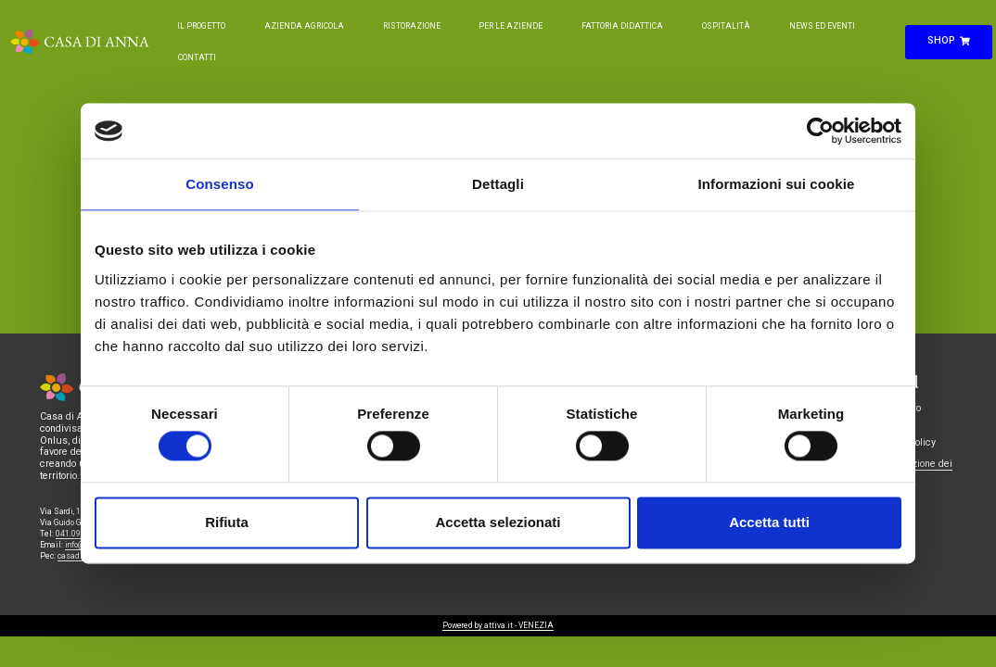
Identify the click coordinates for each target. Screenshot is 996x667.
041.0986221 (80, 533)
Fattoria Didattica (622, 26)
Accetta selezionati (497, 522)
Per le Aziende (511, 26)
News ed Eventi (822, 26)
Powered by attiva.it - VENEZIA (498, 625)
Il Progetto (201, 26)
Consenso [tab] (219, 184)
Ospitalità (726, 26)
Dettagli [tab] (498, 184)
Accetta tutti (769, 522)
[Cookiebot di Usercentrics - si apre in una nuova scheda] (820, 131)
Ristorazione (412, 26)
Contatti (197, 57)
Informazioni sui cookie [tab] (776, 184)
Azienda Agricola (304, 26)
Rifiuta (227, 522)
